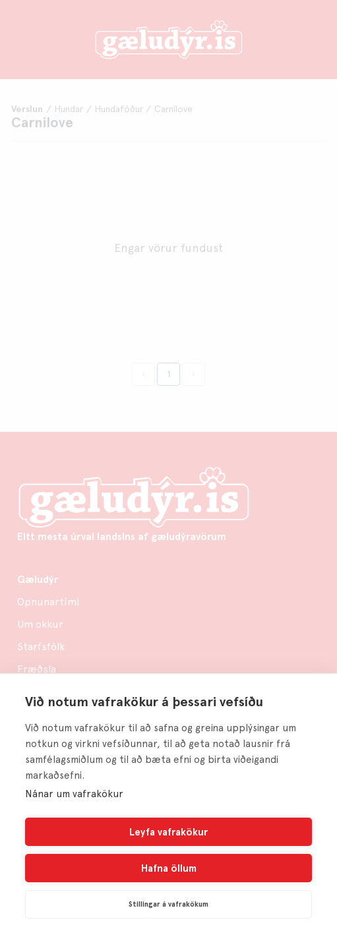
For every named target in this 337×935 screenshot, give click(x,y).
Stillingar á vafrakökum (168, 904)
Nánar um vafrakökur (74, 794)
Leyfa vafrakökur (168, 832)
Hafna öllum (169, 868)
